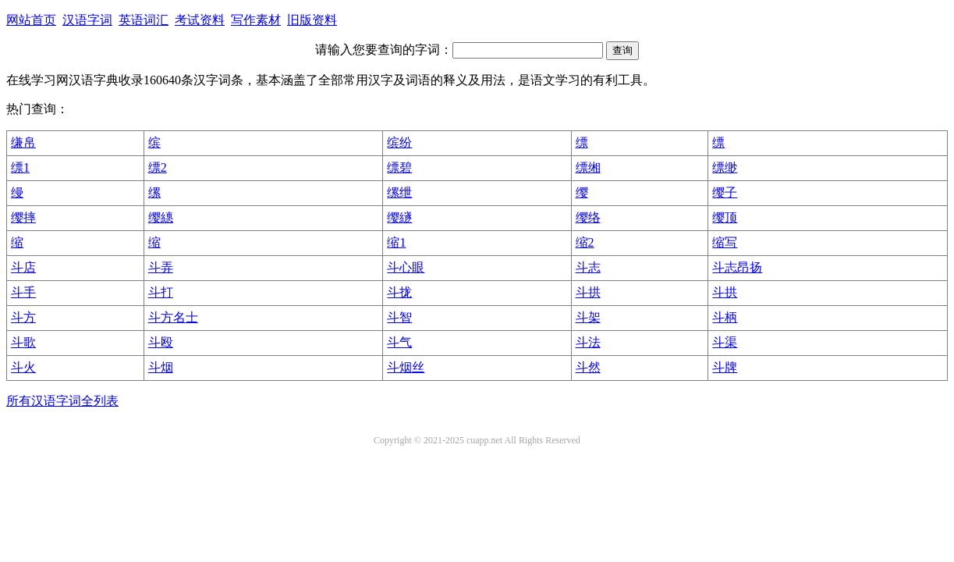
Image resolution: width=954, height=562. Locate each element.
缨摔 (23, 217)
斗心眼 (405, 267)
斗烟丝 (405, 367)
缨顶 (724, 217)
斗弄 (160, 267)
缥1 (20, 167)
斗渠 (724, 342)
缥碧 (399, 167)
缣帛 (23, 142)
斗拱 (588, 292)
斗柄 (724, 317)
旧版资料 (312, 20)
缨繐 (160, 217)
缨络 (588, 217)
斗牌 (724, 367)
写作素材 (256, 20)
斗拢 (399, 292)
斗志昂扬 (737, 267)
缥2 (157, 167)
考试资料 (200, 20)
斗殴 (160, 342)
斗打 (160, 292)
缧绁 (399, 192)
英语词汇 (143, 20)
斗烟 (160, 367)
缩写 (724, 242)
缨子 (724, 192)
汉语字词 (87, 20)
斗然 (588, 367)
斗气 (399, 342)
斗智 (399, 317)
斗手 (23, 292)
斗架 (588, 317)
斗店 (23, 267)
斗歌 (23, 342)
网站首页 (31, 20)
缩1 (396, 242)
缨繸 (399, 217)
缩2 (585, 242)
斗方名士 (173, 317)
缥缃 (588, 167)
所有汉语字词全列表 (62, 400)
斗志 (588, 267)
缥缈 (724, 167)
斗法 (588, 342)
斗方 (23, 317)
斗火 (23, 367)
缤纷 (399, 142)
